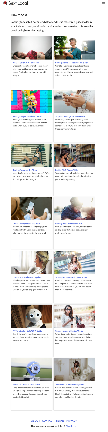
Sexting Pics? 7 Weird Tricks (66, 170)
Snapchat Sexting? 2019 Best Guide (70, 116)
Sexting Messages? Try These (25, 170)
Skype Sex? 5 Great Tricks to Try (26, 384)
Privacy (71, 420)
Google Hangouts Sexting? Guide (69, 331)
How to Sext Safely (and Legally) (27, 277)
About (35, 420)
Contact (48, 420)
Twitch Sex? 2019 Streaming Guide (69, 384)
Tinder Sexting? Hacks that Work (26, 223)
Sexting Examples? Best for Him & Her (71, 62)
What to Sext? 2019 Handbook (26, 62)
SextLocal (71, 426)
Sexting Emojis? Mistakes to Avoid (27, 116)
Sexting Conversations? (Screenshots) (71, 277)
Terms (60, 420)
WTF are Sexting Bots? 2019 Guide (27, 331)
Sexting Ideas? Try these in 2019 (68, 223)
